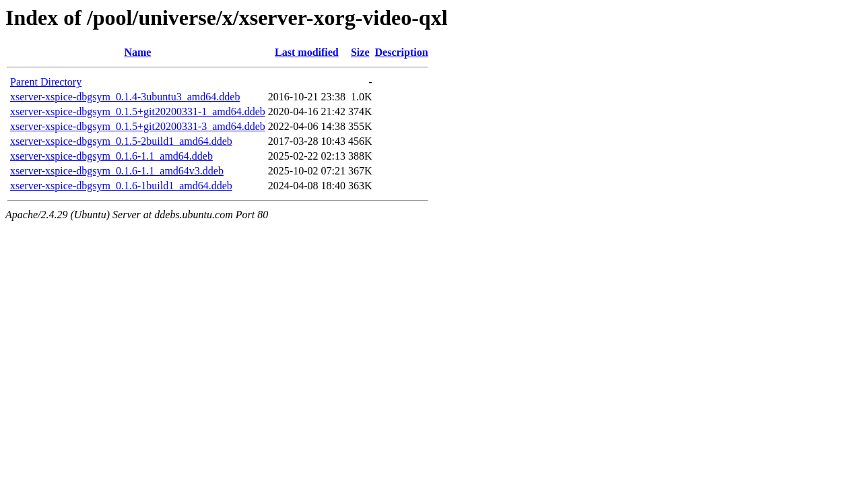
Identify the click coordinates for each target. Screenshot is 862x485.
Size (360, 52)
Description (401, 52)
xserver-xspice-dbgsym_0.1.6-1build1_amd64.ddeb (121, 185)
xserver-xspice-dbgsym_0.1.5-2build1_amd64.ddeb (121, 141)
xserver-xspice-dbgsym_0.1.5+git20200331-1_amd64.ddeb (137, 111)
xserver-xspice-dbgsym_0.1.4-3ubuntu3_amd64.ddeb (125, 96)
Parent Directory (45, 82)
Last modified (307, 52)
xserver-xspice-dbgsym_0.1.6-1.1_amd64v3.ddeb (117, 170)
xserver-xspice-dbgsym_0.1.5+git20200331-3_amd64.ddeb (137, 126)
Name (137, 52)
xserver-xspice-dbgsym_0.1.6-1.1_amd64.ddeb (111, 156)
